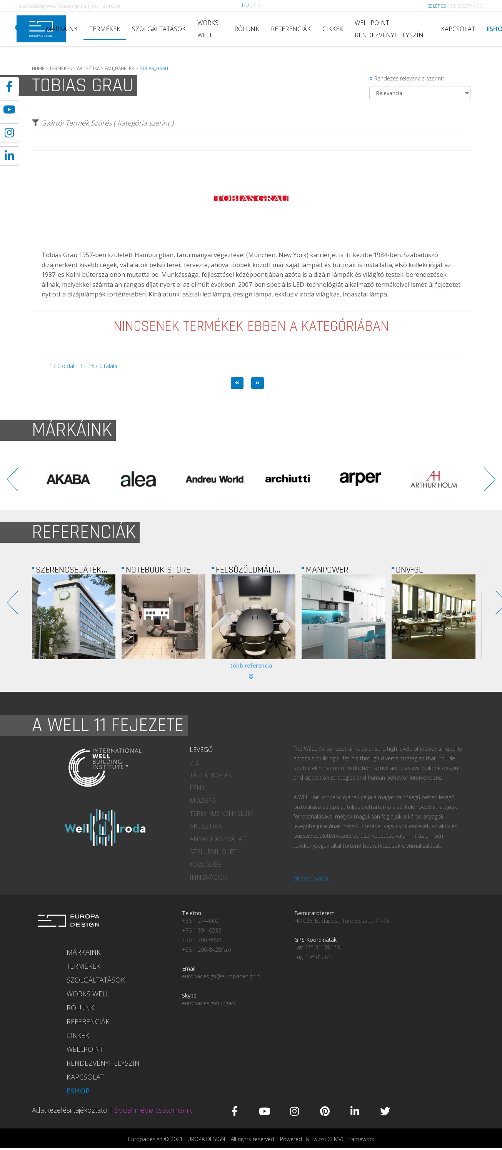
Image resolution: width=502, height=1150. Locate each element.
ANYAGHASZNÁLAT (218, 839)
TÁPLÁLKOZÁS (210, 775)
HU (245, 5)
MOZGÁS (203, 800)
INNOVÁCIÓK (209, 877)
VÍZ (194, 762)
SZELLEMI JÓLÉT (213, 851)
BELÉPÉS (436, 6)
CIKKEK (332, 29)
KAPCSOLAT (458, 29)
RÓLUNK (246, 29)
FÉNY (197, 787)
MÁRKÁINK (62, 29)
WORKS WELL (207, 28)
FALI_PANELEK (119, 68)
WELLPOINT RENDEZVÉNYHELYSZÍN (389, 28)
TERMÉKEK (104, 29)
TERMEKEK (61, 68)
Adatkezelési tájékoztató (69, 1110)
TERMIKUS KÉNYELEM (221, 813)
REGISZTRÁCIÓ (467, 6)
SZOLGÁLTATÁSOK (159, 29)
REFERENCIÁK (291, 29)
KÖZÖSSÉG (206, 864)
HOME (38, 68)
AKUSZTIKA (88, 68)
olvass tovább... (313, 878)
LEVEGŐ (201, 749)
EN (257, 5)
